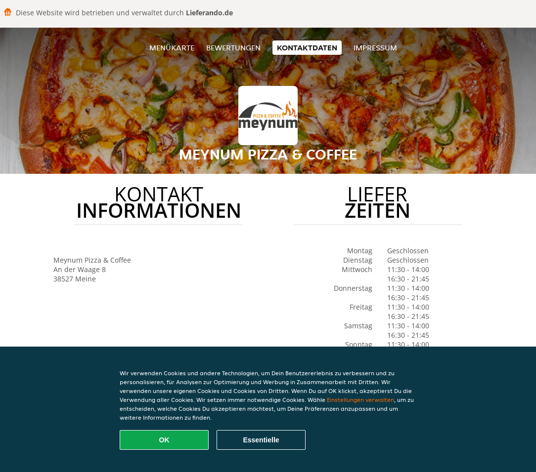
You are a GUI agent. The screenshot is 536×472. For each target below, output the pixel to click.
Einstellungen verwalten (360, 399)
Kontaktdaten (307, 47)
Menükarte (171, 47)
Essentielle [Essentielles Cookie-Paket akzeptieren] (261, 440)
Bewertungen (233, 47)
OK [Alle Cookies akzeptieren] (164, 440)
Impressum (375, 47)
